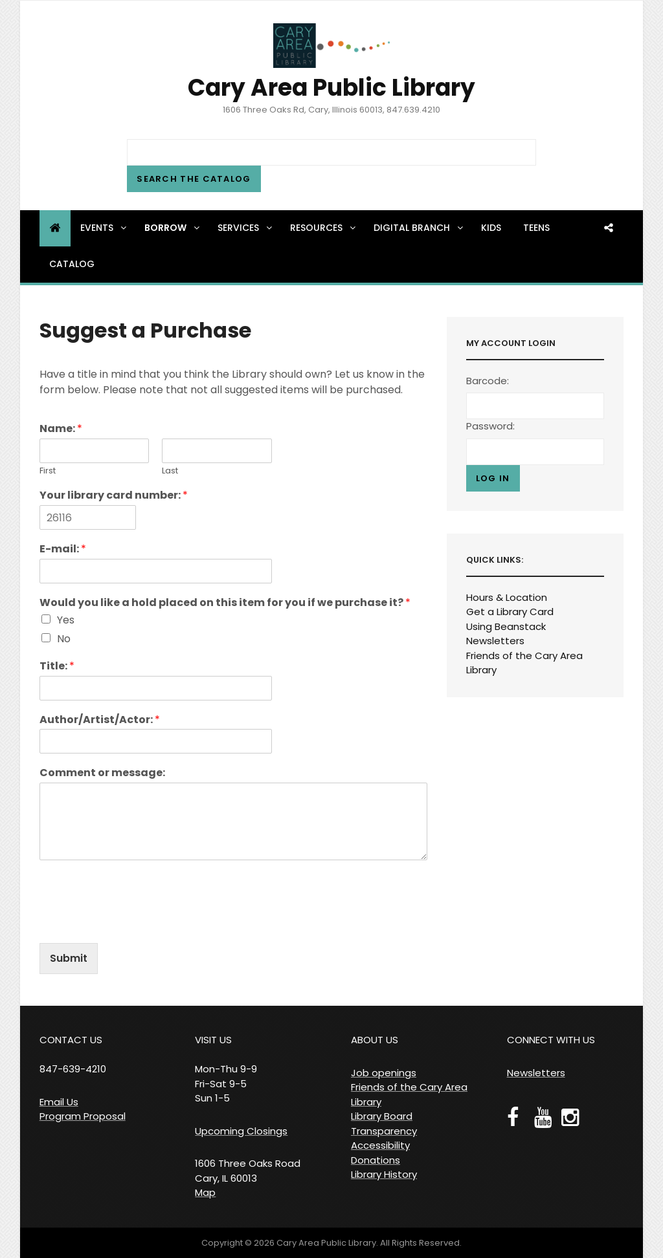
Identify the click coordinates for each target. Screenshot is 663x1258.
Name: (60, 429)
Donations (375, 1160)
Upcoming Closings (241, 1131)
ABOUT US (374, 1040)
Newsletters (495, 640)
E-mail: (62, 549)
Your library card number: (113, 496)
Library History (384, 1174)
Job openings (383, 1072)
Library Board (381, 1116)
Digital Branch (419, 227)
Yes (65, 620)
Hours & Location (506, 597)
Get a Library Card (510, 611)
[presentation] (137, 921)
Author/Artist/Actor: (99, 720)
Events (104, 227)
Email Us (58, 1102)
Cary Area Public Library (331, 87)
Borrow (172, 227)
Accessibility (380, 1145)
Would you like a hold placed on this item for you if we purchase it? (224, 603)
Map (205, 1192)
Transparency (384, 1131)
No (64, 638)
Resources (323, 227)
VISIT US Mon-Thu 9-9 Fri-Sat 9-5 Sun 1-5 (226, 1069)
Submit (68, 958)
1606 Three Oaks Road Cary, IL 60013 (247, 1170)
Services (246, 227)
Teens (536, 227)
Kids (491, 227)
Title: (56, 666)
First (47, 471)
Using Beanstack (506, 626)
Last (170, 471)
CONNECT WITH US (551, 1040)
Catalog (72, 263)
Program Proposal (82, 1116)
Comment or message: (102, 773)
